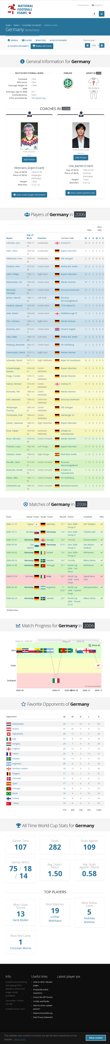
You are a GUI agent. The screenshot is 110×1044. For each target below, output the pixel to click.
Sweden (16, 758)
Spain (14, 783)
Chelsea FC (66, 383)
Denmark (16, 778)
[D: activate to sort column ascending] (80, 716)
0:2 (62, 576)
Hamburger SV (67, 415)
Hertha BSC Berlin (69, 266)
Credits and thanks (41, 1001)
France (15, 753)
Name (9, 238)
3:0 (62, 560)
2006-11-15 (11, 524)
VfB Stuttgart (67, 258)
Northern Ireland (20, 768)
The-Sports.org (38, 98)
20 (64, 763)
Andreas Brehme (89, 920)
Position (42, 238)
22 (64, 758)
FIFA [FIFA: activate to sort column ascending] (102, 516)
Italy (14, 738)
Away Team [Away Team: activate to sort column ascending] (47, 516)
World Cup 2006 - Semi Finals (73, 579)
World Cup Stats (42, 46)
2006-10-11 (11, 531)
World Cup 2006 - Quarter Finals (74, 590)
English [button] (97, 5)
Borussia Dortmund (70, 290)
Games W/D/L (21, 862)
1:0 (62, 552)
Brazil (14, 793)
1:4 (62, 531)
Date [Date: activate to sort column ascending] (8, 516)
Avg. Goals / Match (55, 866)
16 (64, 788)
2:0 (62, 539)
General (12, 40)
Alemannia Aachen (69, 485)
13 (64, 803)
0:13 (62, 544)
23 (64, 748)
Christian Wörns (20, 948)
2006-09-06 (11, 544)
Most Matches (55, 904)
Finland (15, 798)
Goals (55, 840)
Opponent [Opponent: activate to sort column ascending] (11, 716)
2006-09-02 (11, 552)
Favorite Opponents (18, 46)
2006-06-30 (11, 587)
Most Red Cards (20, 935)
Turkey (15, 803)
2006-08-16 (11, 560)
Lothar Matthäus (55, 919)
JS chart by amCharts (93, 686)
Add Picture (29, 159)
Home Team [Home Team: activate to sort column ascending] (32, 516)
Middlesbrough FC (69, 313)
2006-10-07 (11, 539)
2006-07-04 (11, 576)
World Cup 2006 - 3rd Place (72, 568)
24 (64, 743)
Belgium (16, 773)
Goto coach (29, 194)
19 (64, 768)
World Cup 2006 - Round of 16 (74, 601)
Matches (41, 40)
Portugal (16, 788)
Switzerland (17, 733)
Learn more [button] (19, 1039)
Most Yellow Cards (89, 904)
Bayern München (69, 250)
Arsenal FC (66, 242)
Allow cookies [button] (96, 1038)
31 (64, 728)
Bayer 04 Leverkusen (70, 360)
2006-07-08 (11, 565)
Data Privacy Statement (43, 1017)
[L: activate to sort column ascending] (89, 716)
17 (64, 773)
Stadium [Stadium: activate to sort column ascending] (88, 516)
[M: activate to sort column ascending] (64, 716)
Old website (83, 5)
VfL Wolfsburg (67, 344)
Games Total (20, 840)
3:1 (62, 565)
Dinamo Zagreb (68, 329)
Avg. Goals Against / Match (89, 866)
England (16, 748)
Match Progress (58, 40)
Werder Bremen (68, 282)
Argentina (16, 763)
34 (64, 723)
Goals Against (89, 840)
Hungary (16, 743)
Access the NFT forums (43, 997)
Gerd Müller (20, 920)
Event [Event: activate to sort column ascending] (71, 516)
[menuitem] (68, 641)
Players (27, 40)
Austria (15, 728)
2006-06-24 (11, 598)
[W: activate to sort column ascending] (72, 716)
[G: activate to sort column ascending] (98, 716)
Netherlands (18, 723)
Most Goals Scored (20, 906)
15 (64, 798)
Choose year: (89, 40)
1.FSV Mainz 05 (68, 305)
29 (64, 733)
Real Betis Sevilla (68, 454)
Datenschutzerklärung (42, 1013)
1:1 (62, 524)
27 (64, 738)
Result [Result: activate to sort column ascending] (63, 516)
